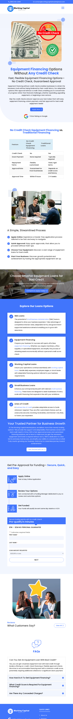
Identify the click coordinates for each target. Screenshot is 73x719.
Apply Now (36, 109)
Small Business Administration (38, 319)
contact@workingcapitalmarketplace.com (50, 2)
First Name (13, 535)
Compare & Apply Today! (36, 291)
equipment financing (22, 346)
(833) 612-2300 (15, 2)
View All (59, 625)
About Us (44, 715)
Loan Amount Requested (18, 550)
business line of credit (24, 407)
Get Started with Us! (36, 449)
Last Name (13, 543)
